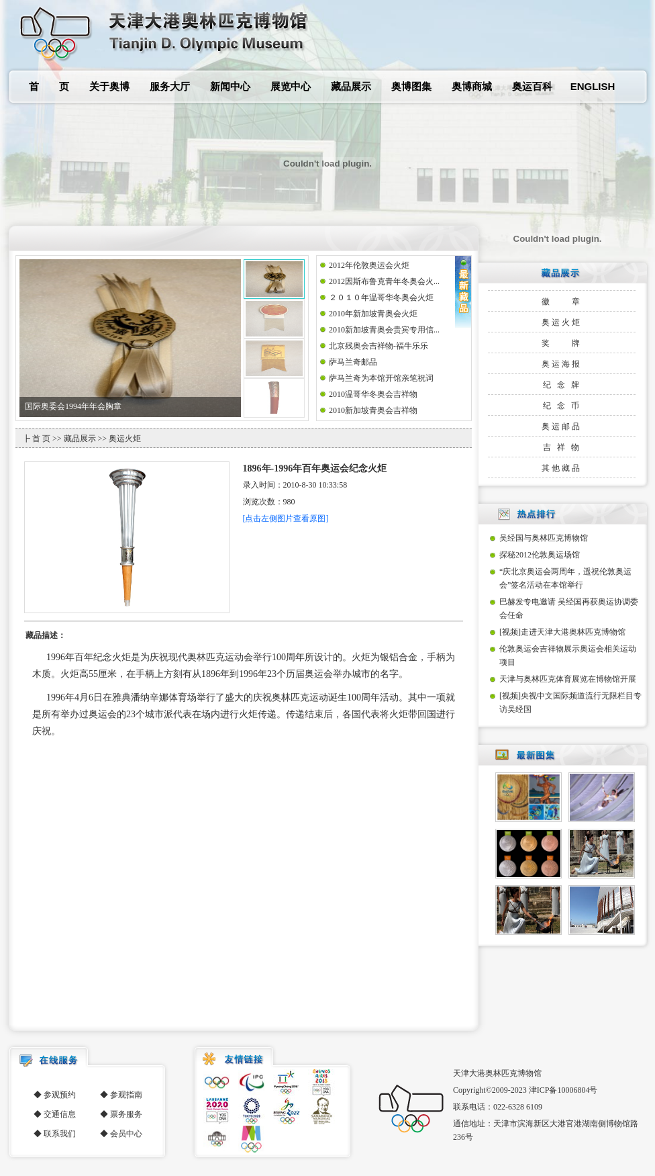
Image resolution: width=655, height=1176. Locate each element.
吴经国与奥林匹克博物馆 (543, 538)
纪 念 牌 (562, 385)
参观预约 (60, 1094)
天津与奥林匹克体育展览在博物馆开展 (567, 679)
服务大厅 (170, 86)
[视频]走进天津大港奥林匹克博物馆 (562, 632)
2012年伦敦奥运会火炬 (369, 265)
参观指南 (126, 1094)
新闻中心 (230, 86)
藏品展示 (351, 86)
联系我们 (60, 1133)
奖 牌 (562, 343)
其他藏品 (562, 468)
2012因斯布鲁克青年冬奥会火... (384, 281)
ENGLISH (592, 86)
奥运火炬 (562, 322)
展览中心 (290, 86)
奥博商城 (472, 86)
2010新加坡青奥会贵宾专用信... (384, 329)
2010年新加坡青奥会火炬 (373, 313)
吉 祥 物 (562, 447)
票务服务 (126, 1114)
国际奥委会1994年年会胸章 (73, 406)
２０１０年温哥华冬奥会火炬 (381, 297)
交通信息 (60, 1114)
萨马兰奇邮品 (353, 362)
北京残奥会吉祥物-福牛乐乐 (378, 346)
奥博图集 (411, 86)
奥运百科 (532, 86)
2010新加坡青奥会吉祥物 (373, 410)
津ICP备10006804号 (563, 1090)
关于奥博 (109, 86)
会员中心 (126, 1133)
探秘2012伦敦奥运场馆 (539, 554)
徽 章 (562, 301)
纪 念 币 (562, 405)
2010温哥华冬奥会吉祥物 (373, 394)
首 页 (49, 86)
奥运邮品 (562, 426)
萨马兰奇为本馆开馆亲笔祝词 (381, 378)
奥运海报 (562, 364)
